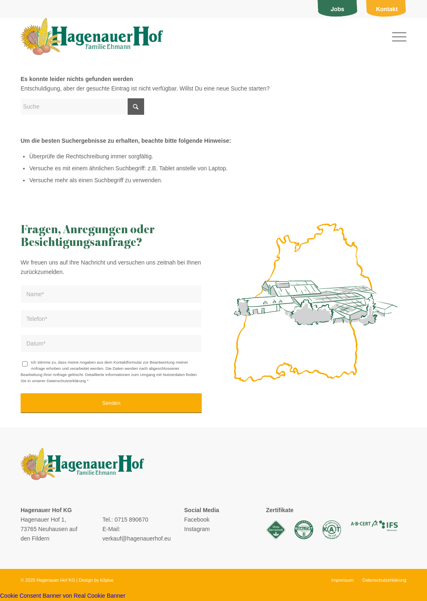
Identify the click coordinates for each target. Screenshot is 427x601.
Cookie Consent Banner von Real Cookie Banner (62, 595)
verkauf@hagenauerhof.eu (137, 538)
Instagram (197, 529)
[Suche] (82, 106)
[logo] (92, 36)
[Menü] (396, 36)
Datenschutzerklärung (66, 380)
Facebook (196, 519)
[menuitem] (337, 9)
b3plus (106, 580)
